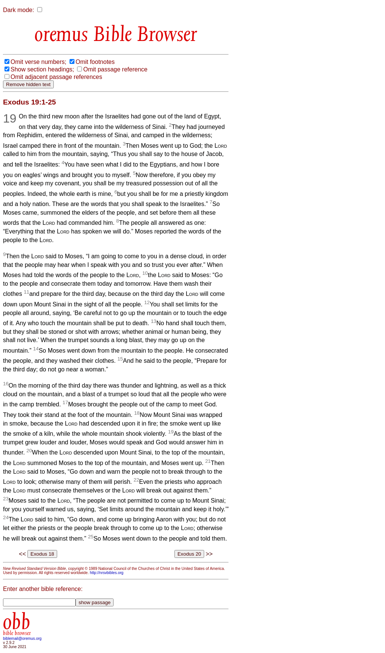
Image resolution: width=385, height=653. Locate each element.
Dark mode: (18, 10)
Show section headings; (42, 69)
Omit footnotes (95, 62)
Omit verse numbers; (38, 62)
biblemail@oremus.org (22, 638)
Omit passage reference (115, 69)
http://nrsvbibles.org (106, 573)
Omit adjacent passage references (56, 77)
